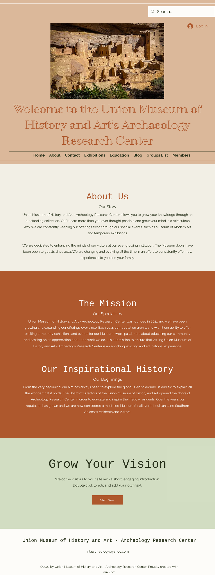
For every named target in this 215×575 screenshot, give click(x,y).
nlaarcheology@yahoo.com (108, 551)
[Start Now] (107, 500)
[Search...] (181, 11)
